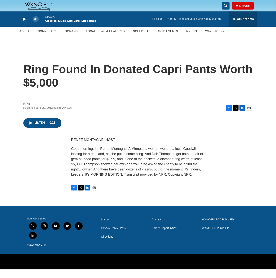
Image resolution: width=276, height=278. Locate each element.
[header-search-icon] (227, 10)
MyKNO (191, 39)
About (25, 39)
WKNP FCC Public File (215, 236)
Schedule (141, 39)
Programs (69, 39)
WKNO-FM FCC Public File (218, 228)
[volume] (36, 27)
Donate (247, 10)
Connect (45, 39)
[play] (24, 28)
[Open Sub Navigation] (32, 39)
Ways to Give (216, 39)
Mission (105, 228)
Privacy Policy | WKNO (115, 236)
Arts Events (167, 39)
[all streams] (243, 27)
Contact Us (158, 228)
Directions (107, 245)
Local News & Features (105, 39)
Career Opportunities (164, 236)
